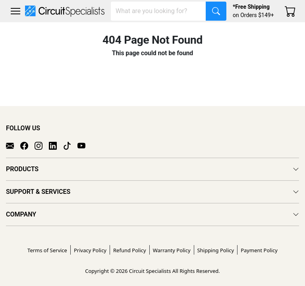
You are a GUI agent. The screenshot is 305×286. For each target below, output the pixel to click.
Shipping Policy (215, 250)
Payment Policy (259, 250)
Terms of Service (47, 250)
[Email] (13, 145)
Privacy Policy (90, 250)
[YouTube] (84, 145)
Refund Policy (129, 250)
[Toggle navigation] (15, 11)
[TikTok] (70, 145)
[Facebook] (27, 145)
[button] (15, 11)
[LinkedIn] (56, 145)
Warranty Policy (172, 250)
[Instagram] (42, 145)
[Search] (158, 11)
